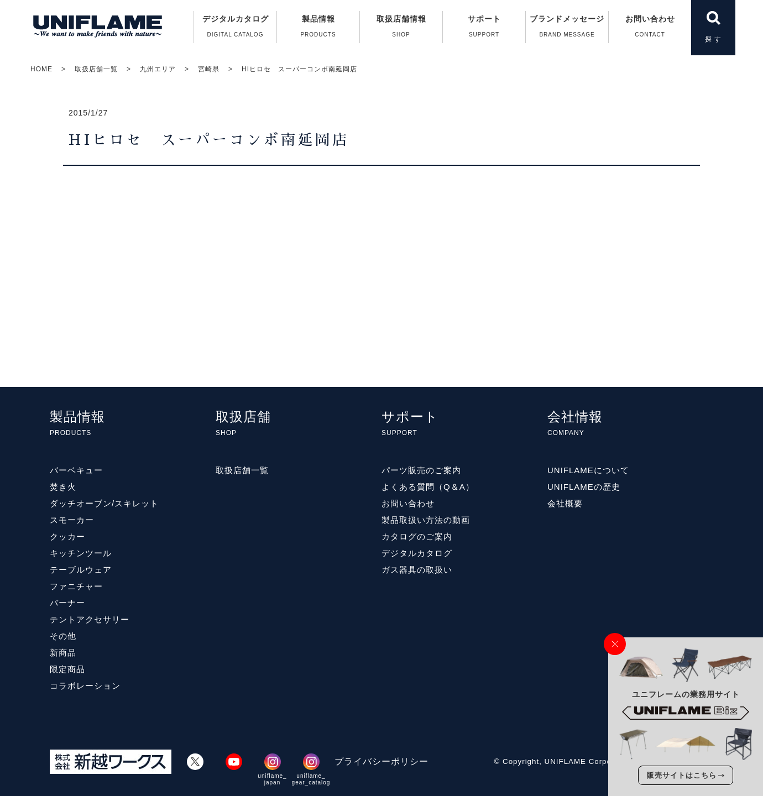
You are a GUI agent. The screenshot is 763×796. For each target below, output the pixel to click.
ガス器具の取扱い (417, 569)
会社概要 (565, 503)
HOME (41, 69)
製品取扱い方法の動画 (426, 520)
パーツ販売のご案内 (421, 470)
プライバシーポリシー (381, 761)
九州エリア (158, 69)
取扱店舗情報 (401, 28)
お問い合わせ (650, 28)
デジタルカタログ (235, 28)
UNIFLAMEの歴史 (583, 486)
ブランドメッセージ (567, 28)
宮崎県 (209, 69)
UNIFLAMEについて (588, 470)
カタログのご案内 (417, 536)
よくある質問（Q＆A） (428, 486)
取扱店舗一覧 (96, 69)
